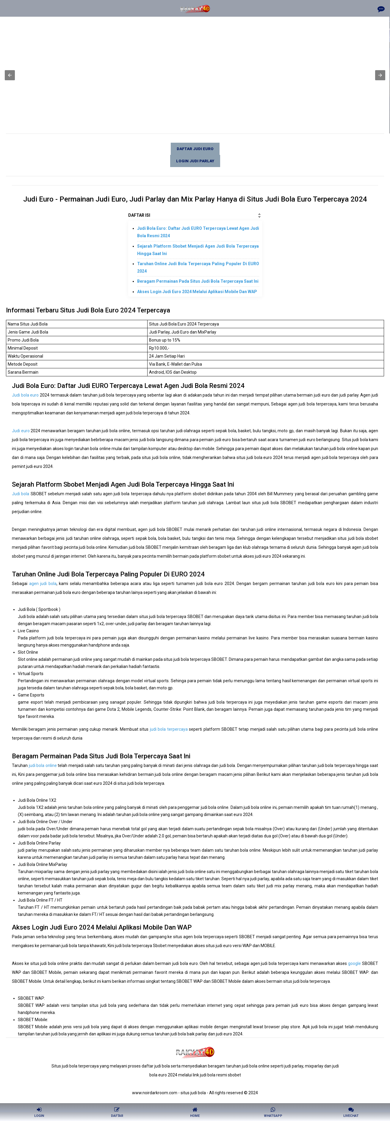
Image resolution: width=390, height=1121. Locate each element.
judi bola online (43, 765)
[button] (10, 75)
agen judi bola (43, 583)
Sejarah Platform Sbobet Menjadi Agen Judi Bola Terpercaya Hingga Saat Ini (198, 250)
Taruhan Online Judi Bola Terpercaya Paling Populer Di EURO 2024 (198, 267)
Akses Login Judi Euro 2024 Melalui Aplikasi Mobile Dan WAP (197, 291)
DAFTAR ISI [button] (195, 215)
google (354, 963)
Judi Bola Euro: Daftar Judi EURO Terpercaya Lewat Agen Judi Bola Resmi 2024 (198, 232)
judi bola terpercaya (169, 729)
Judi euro (21, 430)
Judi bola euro (25, 395)
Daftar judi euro (195, 149)
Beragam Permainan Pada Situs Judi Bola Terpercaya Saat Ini (198, 281)
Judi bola (20, 493)
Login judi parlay (195, 161)
